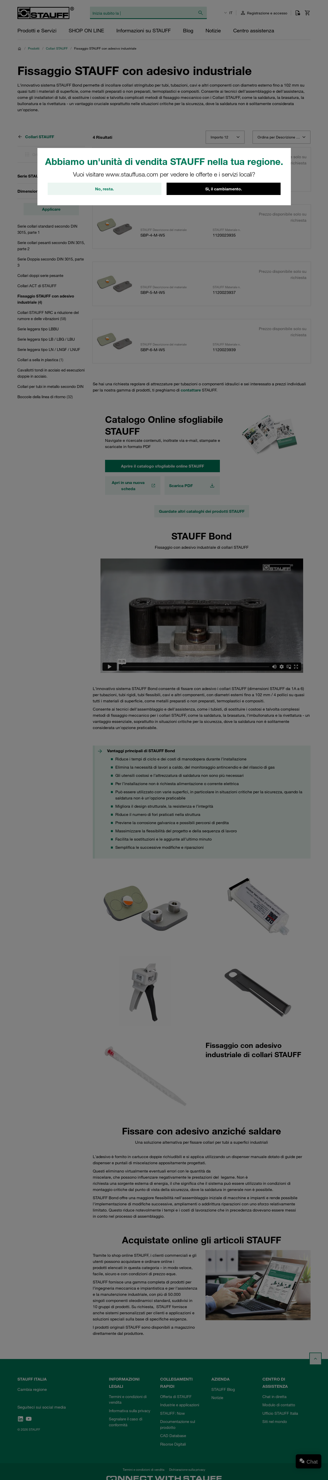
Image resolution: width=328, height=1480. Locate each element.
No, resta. (104, 188)
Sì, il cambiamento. (223, 188)
